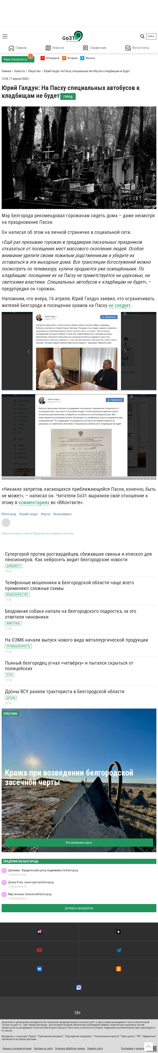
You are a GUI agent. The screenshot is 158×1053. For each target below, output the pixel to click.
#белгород (9, 514)
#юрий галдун (28, 514)
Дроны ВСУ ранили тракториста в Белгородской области (64, 691)
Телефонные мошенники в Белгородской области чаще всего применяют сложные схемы (69, 585)
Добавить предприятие (79, 908)
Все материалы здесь (79, 842)
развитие (140, 1048)
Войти (151, 36)
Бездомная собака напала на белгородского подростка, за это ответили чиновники (70, 614)
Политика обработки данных (70, 1048)
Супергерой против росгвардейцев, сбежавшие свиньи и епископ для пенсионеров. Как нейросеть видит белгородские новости (78, 557)
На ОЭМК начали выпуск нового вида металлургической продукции (76, 640)
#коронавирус (62, 514)
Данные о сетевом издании (16, 1048)
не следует (119, 305)
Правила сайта (95, 1048)
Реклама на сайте (43, 1048)
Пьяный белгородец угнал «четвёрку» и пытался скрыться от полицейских (69, 666)
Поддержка (127, 1048)
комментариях (34, 502)
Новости (55, 48)
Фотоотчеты (137, 48)
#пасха (45, 514)
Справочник (94, 48)
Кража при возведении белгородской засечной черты (69, 777)
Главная (18, 48)
